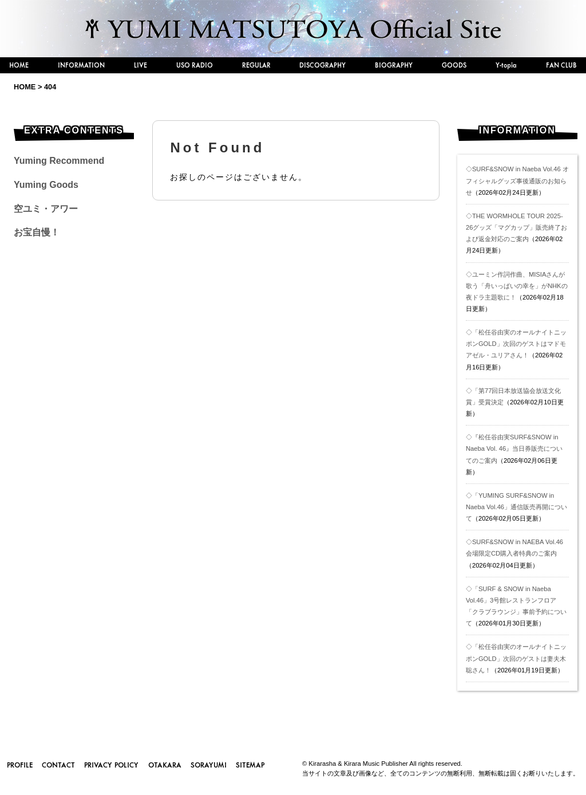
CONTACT (58, 764)
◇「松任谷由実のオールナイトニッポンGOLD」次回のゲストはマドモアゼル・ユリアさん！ (516, 344)
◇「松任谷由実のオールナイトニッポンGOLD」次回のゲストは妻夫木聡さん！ (516, 658)
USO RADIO (194, 65)
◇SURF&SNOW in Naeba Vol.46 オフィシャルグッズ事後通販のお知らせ (517, 180)
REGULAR (256, 65)
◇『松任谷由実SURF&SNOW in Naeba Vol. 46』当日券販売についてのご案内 (514, 448)
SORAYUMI (209, 764)
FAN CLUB (561, 65)
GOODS (454, 65)
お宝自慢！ (37, 232)
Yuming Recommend (59, 161)
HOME (19, 65)
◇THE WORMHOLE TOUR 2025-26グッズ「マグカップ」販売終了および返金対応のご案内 (516, 227)
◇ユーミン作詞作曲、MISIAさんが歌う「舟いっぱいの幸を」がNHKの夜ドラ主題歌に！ (517, 286)
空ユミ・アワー (46, 209)
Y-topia (506, 65)
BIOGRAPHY (394, 65)
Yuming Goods (46, 185)
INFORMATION (81, 65)
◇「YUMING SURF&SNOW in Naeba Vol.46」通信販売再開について (516, 507)
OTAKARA (164, 764)
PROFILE (20, 764)
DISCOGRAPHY (322, 65)
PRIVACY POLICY (111, 764)
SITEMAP (250, 764)
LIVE (140, 65)
